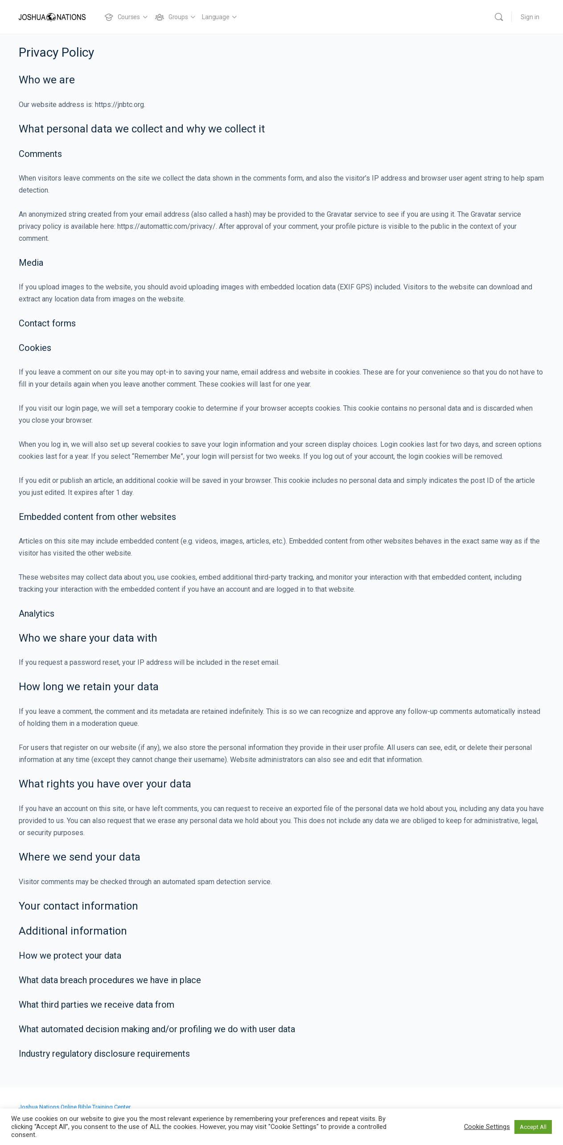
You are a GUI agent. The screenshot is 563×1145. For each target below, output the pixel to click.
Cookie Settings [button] (487, 1127)
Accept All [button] (533, 1127)
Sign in (530, 17)
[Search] (499, 17)
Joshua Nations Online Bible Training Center (75, 1107)
